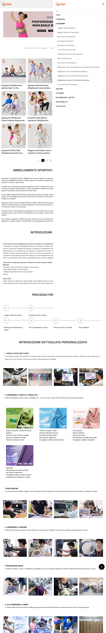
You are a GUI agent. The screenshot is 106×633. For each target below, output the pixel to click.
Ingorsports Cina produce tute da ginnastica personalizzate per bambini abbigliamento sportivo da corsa (91, 151)
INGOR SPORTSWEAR (31, 48)
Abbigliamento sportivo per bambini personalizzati (66, 48)
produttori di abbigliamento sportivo (44, 186)
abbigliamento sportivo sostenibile (74, 219)
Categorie (44, 48)
